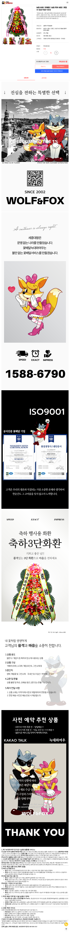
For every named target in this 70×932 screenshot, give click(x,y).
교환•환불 (44, 78)
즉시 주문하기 (60, 66)
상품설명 (26, 78)
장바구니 (43, 66)
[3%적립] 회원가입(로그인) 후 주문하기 (52, 71)
